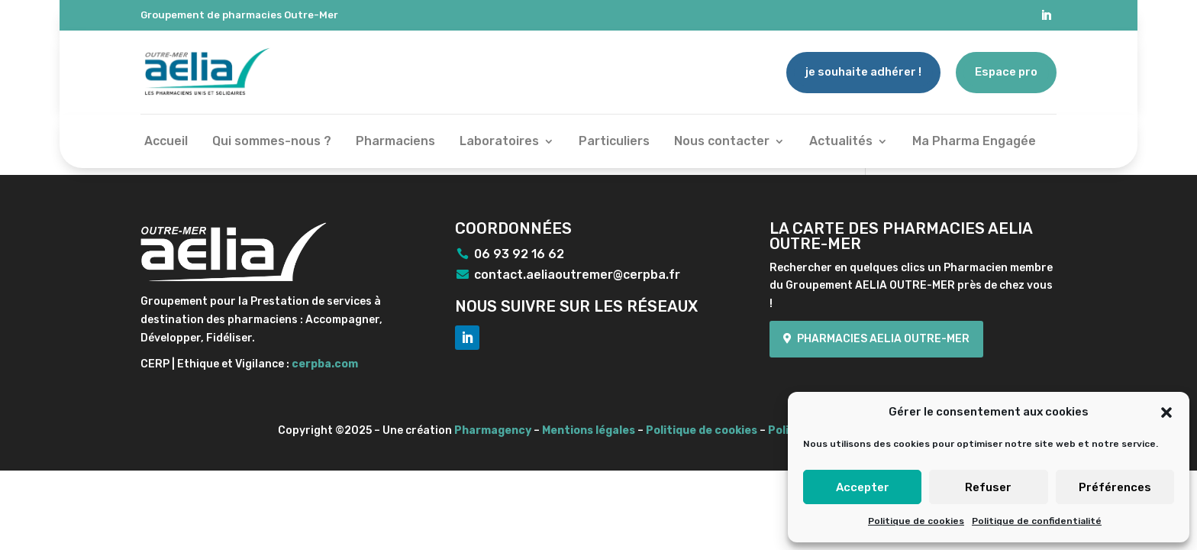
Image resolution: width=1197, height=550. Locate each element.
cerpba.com (325, 364)
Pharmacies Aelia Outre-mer (883, 338)
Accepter (862, 487)
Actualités (841, 142)
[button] (1166, 412)
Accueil (166, 142)
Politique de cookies (916, 521)
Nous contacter (722, 142)
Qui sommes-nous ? (271, 142)
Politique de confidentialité (1037, 521)
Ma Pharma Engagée (974, 142)
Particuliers (614, 142)
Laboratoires (499, 142)
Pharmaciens (395, 142)
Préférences (1115, 487)
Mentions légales (588, 430)
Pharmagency (492, 430)
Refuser (988, 487)
